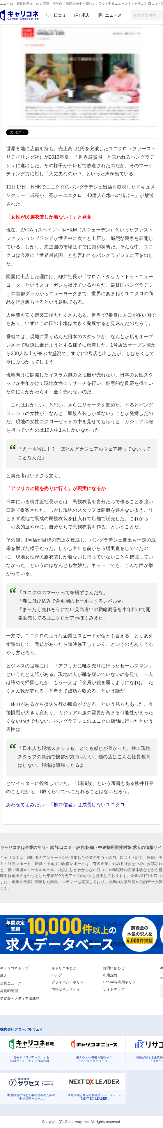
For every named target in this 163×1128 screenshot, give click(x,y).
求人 (86, 15)
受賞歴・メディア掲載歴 (19, 998)
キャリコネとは (64, 968)
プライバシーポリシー (69, 982)
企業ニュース (11, 983)
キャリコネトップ (14, 968)
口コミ (60, 15)
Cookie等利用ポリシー (121, 982)
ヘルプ (57, 975)
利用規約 (110, 975)
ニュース (113, 15)
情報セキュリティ (66, 989)
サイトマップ (113, 989)
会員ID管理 (9, 991)
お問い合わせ (113, 968)
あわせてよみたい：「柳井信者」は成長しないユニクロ (68, 804)
